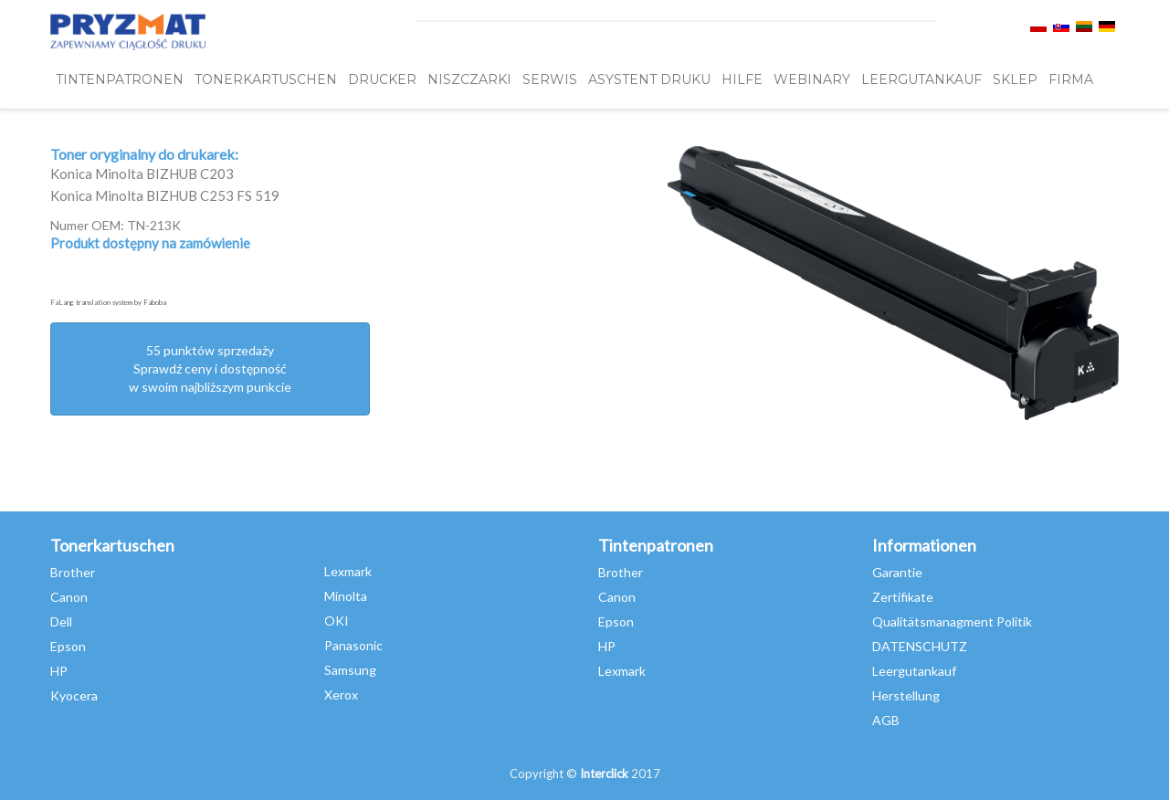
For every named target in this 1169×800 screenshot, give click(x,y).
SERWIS (549, 79)
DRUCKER (382, 79)
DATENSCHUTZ (919, 646)
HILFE (742, 79)
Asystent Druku (649, 79)
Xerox (341, 694)
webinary (812, 79)
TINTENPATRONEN (120, 79)
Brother (72, 572)
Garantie (897, 572)
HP (59, 671)
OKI (336, 620)
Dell (61, 621)
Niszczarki (469, 79)
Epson (68, 646)
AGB (886, 720)
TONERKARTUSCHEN (266, 79)
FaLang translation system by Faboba (108, 302)
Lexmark (348, 571)
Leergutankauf (914, 671)
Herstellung (906, 695)
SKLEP (1015, 79)
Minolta (345, 596)
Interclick (604, 773)
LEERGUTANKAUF (921, 79)
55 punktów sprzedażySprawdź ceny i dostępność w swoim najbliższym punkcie (210, 368)
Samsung (350, 670)
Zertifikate (902, 597)
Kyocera (74, 695)
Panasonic (353, 645)
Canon (69, 597)
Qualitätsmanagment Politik (952, 621)
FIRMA (1070, 79)
